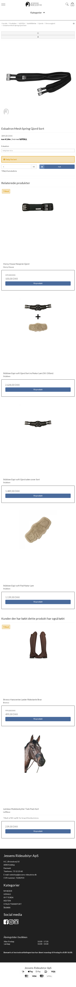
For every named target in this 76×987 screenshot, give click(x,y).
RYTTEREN (8, 897)
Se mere (7, 907)
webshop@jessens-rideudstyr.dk (23, 874)
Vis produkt (38, 283)
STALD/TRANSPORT (13, 904)
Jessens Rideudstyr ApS (38, 967)
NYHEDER (8, 891)
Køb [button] (50, 167)
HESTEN (7, 900)
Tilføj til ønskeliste (9, 171)
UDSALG (7, 894)
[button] (38, 33)
